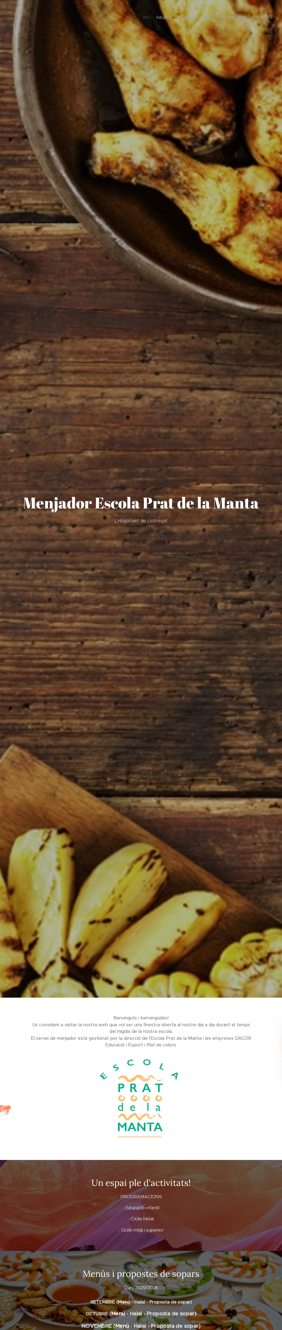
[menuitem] (247, 18)
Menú (124, 1302)
